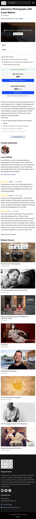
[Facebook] (6, 490)
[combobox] (19, 2)
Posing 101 (4, 345)
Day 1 (4, 45)
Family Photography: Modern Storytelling (14, 290)
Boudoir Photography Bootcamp (11, 448)
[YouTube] (2, 490)
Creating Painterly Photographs (11, 397)
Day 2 (4, 49)
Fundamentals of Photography (10, 264)
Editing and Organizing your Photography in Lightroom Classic (15, 317)
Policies (18, 517)
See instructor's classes (8, 174)
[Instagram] (9, 490)
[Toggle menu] (33, 2)
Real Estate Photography (9, 371)
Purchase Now (18, 34)
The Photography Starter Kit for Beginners (14, 424)
